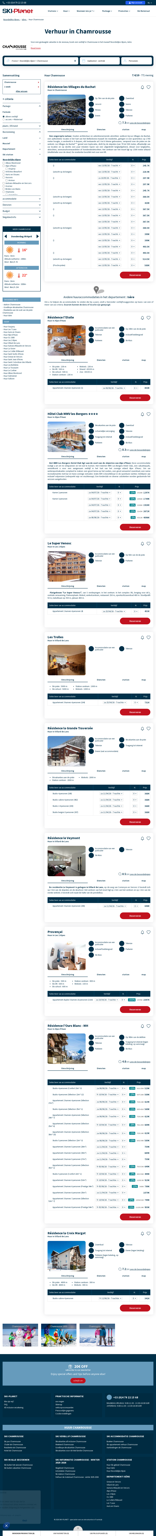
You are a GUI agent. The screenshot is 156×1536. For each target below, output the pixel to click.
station (125, 129)
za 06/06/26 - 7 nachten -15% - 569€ (108, 1109)
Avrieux (10, 180)
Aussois (8, 177)
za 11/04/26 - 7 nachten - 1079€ (108, 1192)
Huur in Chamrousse (57, 90)
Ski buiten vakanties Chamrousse (17, 1468)
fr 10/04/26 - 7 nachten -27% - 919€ (108, 1180)
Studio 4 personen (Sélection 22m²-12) (66, 1094)
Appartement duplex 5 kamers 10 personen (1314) (70, 999)
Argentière (11, 194)
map (144, 129)
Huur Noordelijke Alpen (116, 1471)
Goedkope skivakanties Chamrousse (18, 307)
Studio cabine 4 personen (60, 1298)
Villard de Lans (113, 1485)
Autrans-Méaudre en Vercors (17, 183)
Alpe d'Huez (9, 165)
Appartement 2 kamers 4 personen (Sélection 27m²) (68, 1101)
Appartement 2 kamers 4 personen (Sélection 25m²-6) (68, 1124)
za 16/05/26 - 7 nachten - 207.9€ (109, 178)
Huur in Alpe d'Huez (57, 320)
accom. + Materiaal (12, 119)
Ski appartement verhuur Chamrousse (122, 1444)
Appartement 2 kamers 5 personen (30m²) (67, 1153)
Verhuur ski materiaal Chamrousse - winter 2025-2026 (77, 1477)
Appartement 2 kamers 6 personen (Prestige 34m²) (70, 1186)
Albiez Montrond (11, 163)
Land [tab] (22, 138)
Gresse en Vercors (114, 1481)
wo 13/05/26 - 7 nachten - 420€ (109, 203)
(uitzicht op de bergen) (60, 171)
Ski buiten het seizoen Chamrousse (18, 1465)
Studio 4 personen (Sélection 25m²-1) (65, 1109)
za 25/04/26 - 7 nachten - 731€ (115, 702)
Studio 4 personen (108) (60, 793)
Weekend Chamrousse (64, 1444)
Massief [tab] (22, 143)
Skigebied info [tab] (22, 217)
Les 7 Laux (111, 1503)
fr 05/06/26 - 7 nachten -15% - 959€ (108, 1207)
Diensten (101, 129)
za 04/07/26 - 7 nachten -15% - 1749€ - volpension (100, 498)
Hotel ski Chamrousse (13, 1450)
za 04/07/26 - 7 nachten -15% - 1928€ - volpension (100, 505)
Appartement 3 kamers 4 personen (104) (66, 702)
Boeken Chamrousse (115, 1441)
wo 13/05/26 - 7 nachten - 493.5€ (109, 246)
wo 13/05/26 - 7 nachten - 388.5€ (109, 196)
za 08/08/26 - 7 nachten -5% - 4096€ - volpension (100, 517)
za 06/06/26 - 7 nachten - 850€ (114, 388)
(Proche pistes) (56, 265)
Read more (36, 48)
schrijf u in (78, 1380)
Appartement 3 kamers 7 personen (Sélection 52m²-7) (68, 1199)
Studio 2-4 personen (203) (60, 806)
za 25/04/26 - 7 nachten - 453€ (114, 611)
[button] (6, 1525)
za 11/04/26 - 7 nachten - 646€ (115, 906)
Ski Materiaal (143, 11)
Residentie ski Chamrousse (15, 1447)
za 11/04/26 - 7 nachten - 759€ (108, 1146)
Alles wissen (21, 91)
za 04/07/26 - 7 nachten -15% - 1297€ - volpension (100, 492)
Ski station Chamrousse (65, 1474)
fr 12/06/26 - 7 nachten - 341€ (110, 1298)
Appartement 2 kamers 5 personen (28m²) (67, 1146)
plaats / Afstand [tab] (22, 125)
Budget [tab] (22, 211)
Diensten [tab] (22, 204)
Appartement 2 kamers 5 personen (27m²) (67, 1159)
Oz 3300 (110, 1497)
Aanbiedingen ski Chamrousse (119, 1447)
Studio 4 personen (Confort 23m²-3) (65, 1088)
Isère (24, 19)
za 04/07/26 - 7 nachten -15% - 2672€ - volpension (100, 511)
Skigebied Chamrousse (64, 1468)
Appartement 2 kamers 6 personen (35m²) (67, 1192)
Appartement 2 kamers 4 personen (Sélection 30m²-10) (68, 1133)
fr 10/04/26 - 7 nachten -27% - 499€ (108, 1173)
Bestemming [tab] (22, 132)
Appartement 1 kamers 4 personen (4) (65, 611)
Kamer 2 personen (57, 492)
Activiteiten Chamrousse (65, 1471)
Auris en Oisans (11, 174)
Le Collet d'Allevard (114, 1500)
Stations (53, 11)
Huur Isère (8, 315)
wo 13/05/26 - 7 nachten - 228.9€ (109, 171)
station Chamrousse (12, 304)
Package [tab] (22, 106)
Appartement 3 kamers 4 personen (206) (66, 906)
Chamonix (8, 191)
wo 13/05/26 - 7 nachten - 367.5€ (109, 209)
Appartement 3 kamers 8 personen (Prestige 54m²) (70, 1207)
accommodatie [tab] (22, 198)
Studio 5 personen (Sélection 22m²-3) (65, 1140)
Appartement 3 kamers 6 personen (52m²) (67, 1180)
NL (150, 2)
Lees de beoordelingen (140, 123)
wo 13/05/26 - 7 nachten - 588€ (109, 265)
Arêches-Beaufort (12, 171)
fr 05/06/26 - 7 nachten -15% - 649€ (108, 1166)
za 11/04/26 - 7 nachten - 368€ (112, 793)
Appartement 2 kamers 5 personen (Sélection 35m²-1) (68, 1166)
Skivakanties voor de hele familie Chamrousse (74, 1450)
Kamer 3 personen (57, 498)
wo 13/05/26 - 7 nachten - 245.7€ (109, 165)
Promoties (124, 11)
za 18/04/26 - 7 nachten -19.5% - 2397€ (107, 999)
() (51, 165)
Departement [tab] (22, 149)
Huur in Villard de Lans (58, 640)
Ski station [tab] (22, 154)
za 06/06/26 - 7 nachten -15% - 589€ (108, 1140)
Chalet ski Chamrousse (13, 1444)
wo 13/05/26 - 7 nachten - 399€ (109, 234)
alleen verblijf (10, 116)
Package (107, 11)
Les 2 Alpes (111, 1494)
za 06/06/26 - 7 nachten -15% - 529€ (108, 1088)
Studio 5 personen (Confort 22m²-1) (65, 1173)
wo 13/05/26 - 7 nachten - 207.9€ (109, 184)
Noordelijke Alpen (11, 19)
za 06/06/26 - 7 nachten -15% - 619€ (108, 1101)
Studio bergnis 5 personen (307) (63, 812)
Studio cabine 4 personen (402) (63, 799)
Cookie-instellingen (63, 1413)
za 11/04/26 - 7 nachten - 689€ (108, 1153)
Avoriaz (7, 186)
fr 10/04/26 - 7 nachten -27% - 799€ (108, 1200)
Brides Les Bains (11, 189)
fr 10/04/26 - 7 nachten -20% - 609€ (108, 1124)
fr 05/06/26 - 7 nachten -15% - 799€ (108, 1186)
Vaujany (10, 168)
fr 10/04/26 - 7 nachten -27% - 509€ (108, 1094)
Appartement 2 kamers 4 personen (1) (65, 388)
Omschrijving (67, 129)
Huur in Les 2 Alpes (56, 546)
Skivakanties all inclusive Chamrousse (70, 1441)
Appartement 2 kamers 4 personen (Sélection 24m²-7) (68, 1116)
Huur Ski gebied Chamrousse (118, 1465)
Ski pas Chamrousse (12, 1441)
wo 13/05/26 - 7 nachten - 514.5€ (109, 259)
